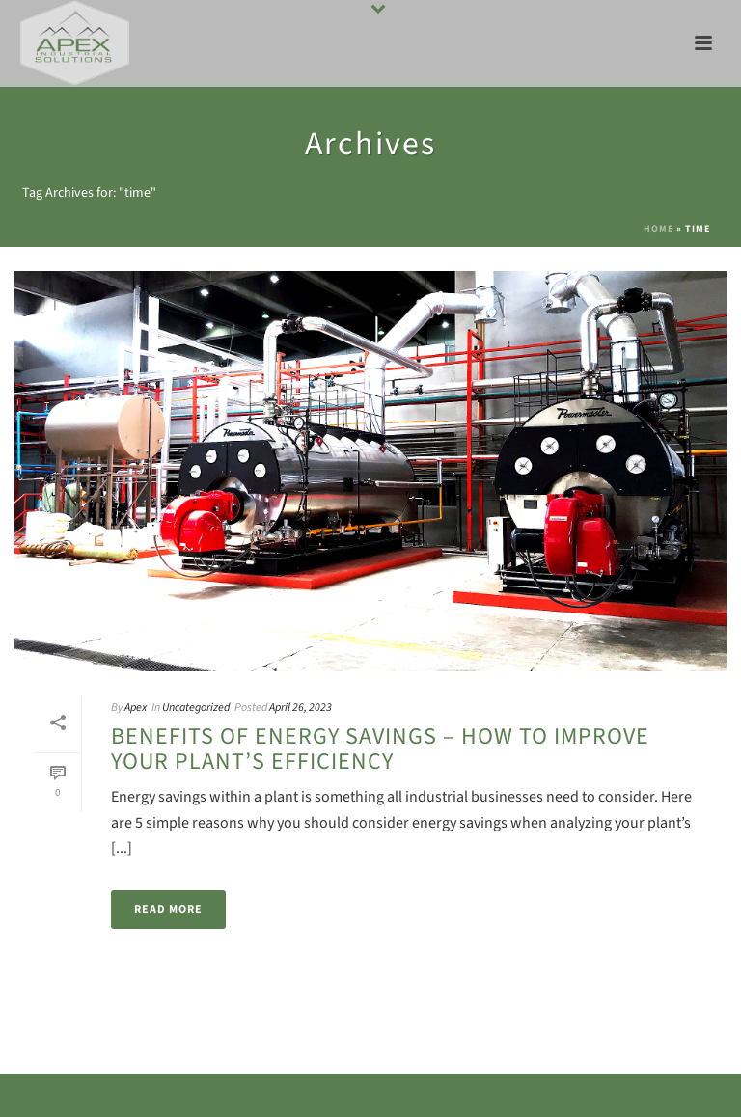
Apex (135, 707)
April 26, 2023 (300, 707)
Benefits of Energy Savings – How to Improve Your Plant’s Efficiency (380, 748)
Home (658, 228)
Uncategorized (196, 707)
